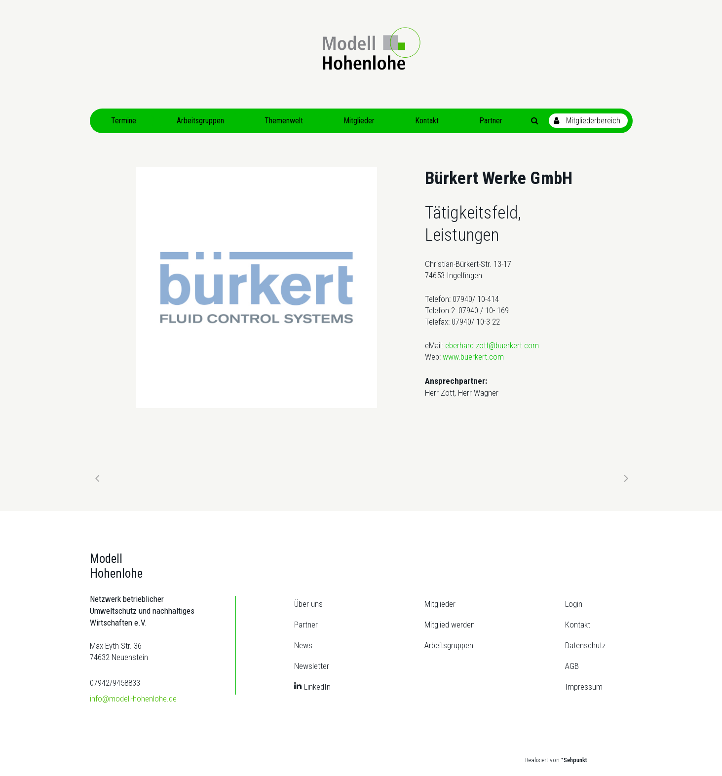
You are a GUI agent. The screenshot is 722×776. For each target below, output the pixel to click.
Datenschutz (585, 645)
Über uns (308, 604)
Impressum (584, 687)
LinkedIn (317, 687)
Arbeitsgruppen (448, 645)
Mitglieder (440, 604)
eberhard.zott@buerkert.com (492, 345)
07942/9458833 (115, 683)
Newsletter (311, 666)
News (303, 645)
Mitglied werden (449, 624)
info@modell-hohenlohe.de (133, 698)
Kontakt (577, 624)
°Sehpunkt (574, 760)
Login (573, 604)
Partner (306, 624)
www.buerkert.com (473, 357)
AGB (572, 666)
